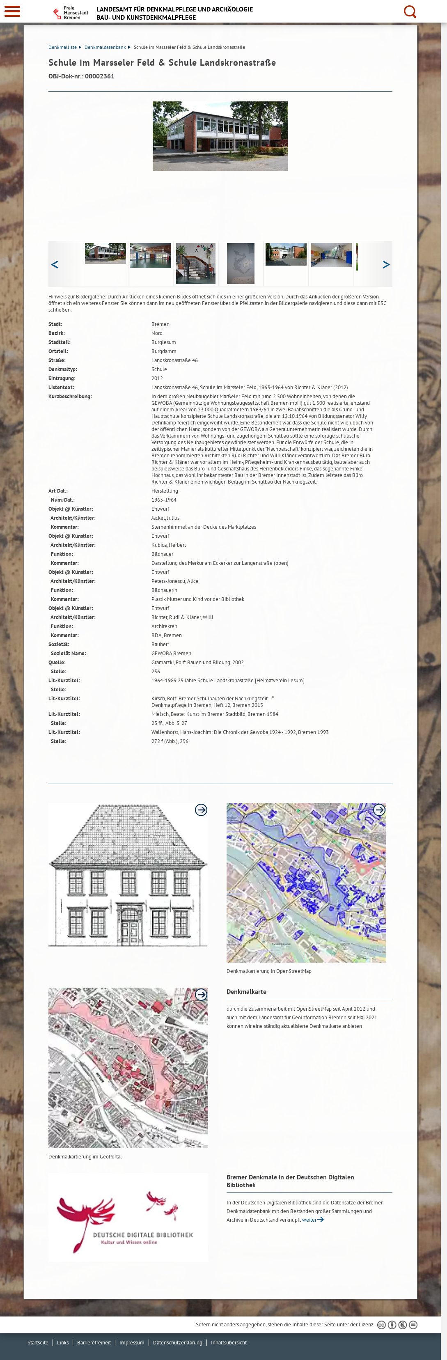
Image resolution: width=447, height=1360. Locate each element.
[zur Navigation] (12, 11)
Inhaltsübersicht (229, 1342)
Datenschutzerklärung (177, 1342)
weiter (309, 1219)
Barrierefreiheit (94, 1342)
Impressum (131, 1342)
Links (63, 1342)
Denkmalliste (64, 47)
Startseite (38, 1342)
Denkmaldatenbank (108, 47)
